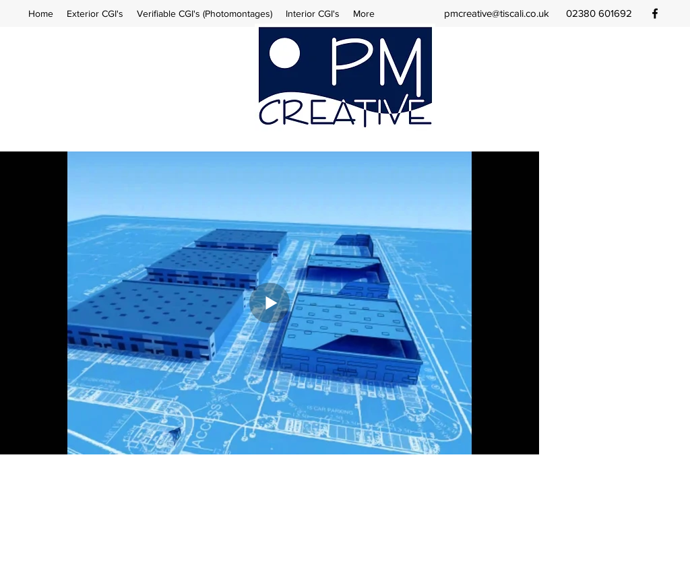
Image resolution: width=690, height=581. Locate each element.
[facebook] (655, 13)
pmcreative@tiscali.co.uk (496, 13)
